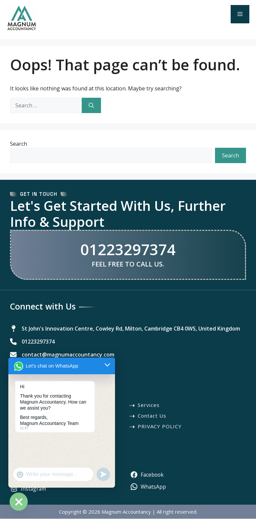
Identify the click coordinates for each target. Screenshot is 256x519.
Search (18, 143)
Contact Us (152, 416)
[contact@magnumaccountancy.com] (62, 355)
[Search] (91, 105)
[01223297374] (32, 342)
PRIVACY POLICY (160, 426)
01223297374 (128, 249)
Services (149, 405)
